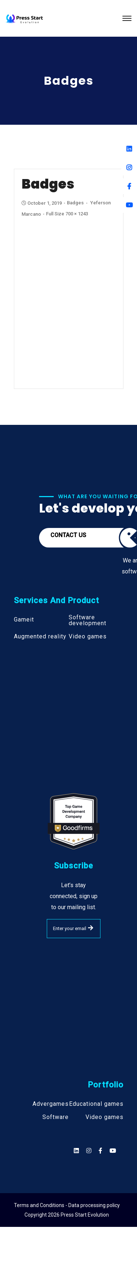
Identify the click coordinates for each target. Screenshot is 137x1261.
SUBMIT (90, 928)
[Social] (113, 1150)
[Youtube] (129, 205)
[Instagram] (129, 167)
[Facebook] (129, 186)
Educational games (96, 1104)
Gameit (24, 620)
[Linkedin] (129, 149)
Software (55, 1117)
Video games (88, 636)
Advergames (51, 1104)
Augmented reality (40, 636)
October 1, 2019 (42, 203)
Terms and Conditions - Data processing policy (67, 1205)
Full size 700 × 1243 (67, 213)
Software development (87, 620)
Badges (75, 202)
